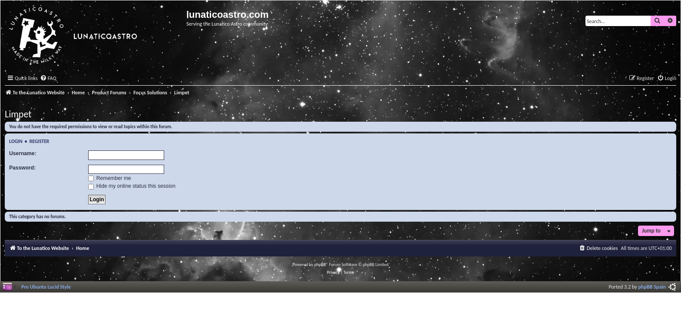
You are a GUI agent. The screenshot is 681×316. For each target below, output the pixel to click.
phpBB (320, 264)
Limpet (18, 114)
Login (16, 141)
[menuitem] (48, 78)
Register (40, 141)
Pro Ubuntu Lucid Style (46, 286)
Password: (22, 168)
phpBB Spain (652, 286)
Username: (22, 153)
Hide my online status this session (132, 186)
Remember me (109, 178)
